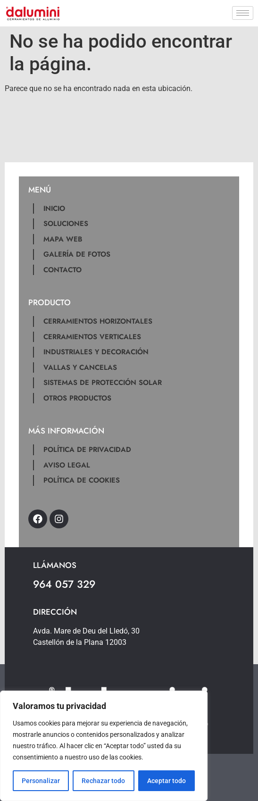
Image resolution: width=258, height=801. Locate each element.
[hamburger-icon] (242, 13)
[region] (104, 746)
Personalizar (41, 780)
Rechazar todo (103, 780)
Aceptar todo (166, 780)
